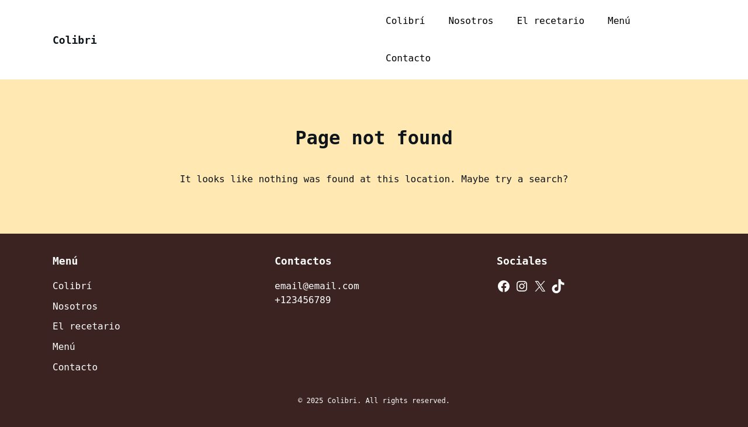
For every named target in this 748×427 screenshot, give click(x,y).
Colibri (75, 40)
